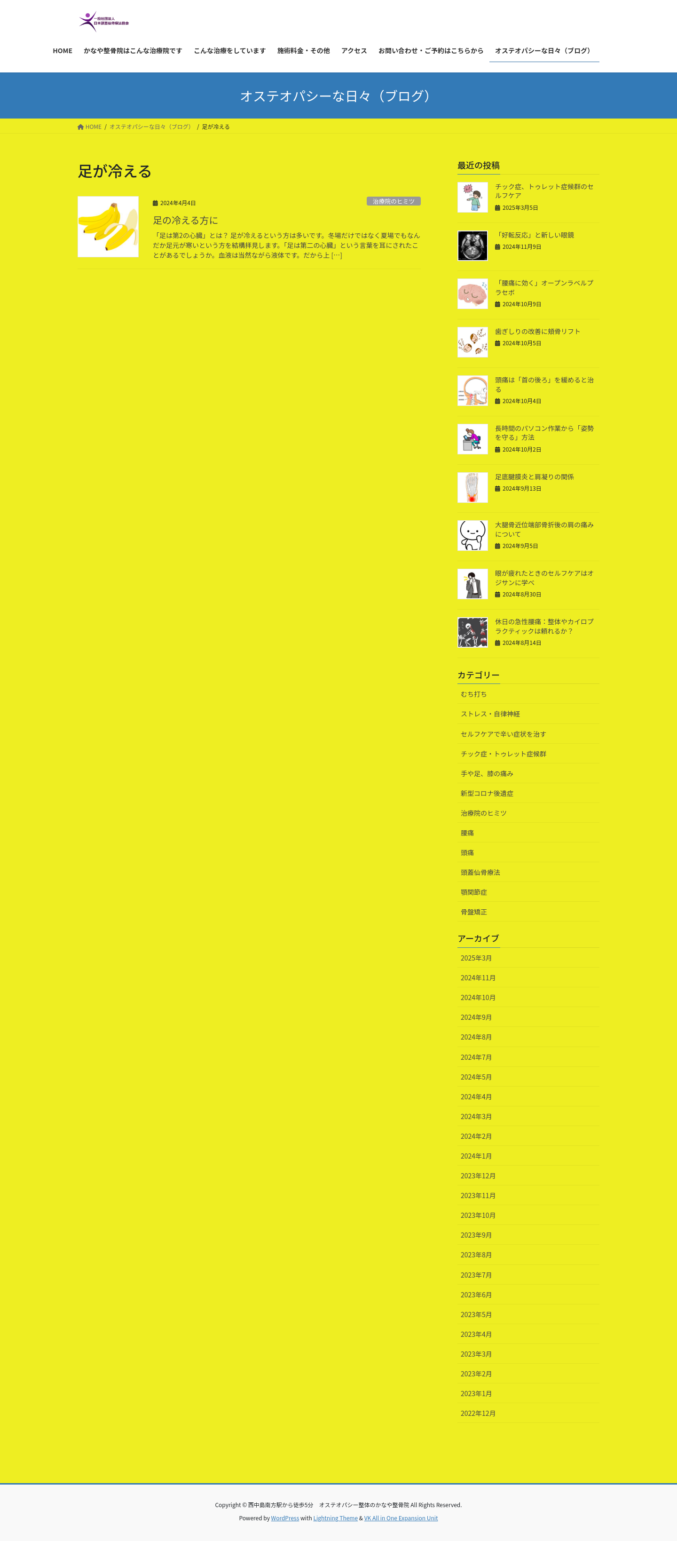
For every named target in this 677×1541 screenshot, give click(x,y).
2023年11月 (478, 1195)
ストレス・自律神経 (490, 713)
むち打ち (474, 694)
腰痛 (467, 832)
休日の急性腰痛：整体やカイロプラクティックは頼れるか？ (544, 626)
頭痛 (467, 852)
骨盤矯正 (474, 911)
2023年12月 (478, 1175)
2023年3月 (476, 1353)
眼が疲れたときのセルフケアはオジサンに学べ (544, 577)
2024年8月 (476, 1036)
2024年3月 (476, 1116)
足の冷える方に (185, 220)
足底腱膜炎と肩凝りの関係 (534, 476)
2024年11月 (478, 977)
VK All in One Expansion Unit (401, 1518)
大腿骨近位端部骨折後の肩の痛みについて (544, 529)
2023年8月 (476, 1254)
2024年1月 (476, 1155)
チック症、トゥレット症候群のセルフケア (544, 191)
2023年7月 (476, 1274)
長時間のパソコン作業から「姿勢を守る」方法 (544, 432)
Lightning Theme (335, 1518)
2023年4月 (476, 1334)
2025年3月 (476, 957)
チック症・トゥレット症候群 (503, 753)
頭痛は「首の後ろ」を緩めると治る (544, 384)
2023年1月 (476, 1393)
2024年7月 (476, 1057)
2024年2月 (476, 1136)
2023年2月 (476, 1373)
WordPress (285, 1518)
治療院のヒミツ (394, 201)
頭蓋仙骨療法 (480, 872)
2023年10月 (478, 1215)
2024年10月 (478, 997)
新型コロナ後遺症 (487, 793)
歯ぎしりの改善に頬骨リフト (538, 331)
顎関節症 (474, 892)
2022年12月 (478, 1413)
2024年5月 (476, 1076)
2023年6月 (476, 1294)
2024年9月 (476, 1017)
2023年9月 (476, 1234)
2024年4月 (476, 1096)
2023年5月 (476, 1314)
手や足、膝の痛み (487, 773)
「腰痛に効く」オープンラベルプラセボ (544, 287)
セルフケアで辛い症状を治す (503, 734)
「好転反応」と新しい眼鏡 (534, 234)
